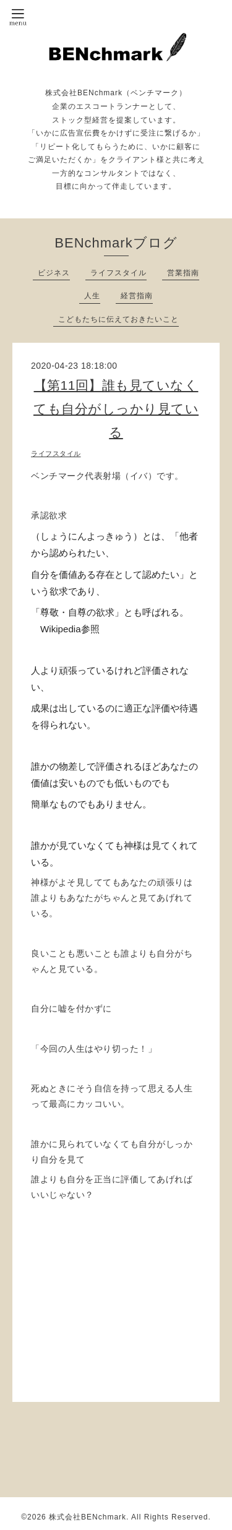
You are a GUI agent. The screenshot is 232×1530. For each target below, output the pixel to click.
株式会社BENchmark (87, 1517)
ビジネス (54, 273)
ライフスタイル (118, 273)
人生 (92, 295)
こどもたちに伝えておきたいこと (118, 319)
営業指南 (183, 273)
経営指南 (137, 295)
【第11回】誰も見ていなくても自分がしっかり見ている (116, 408)
